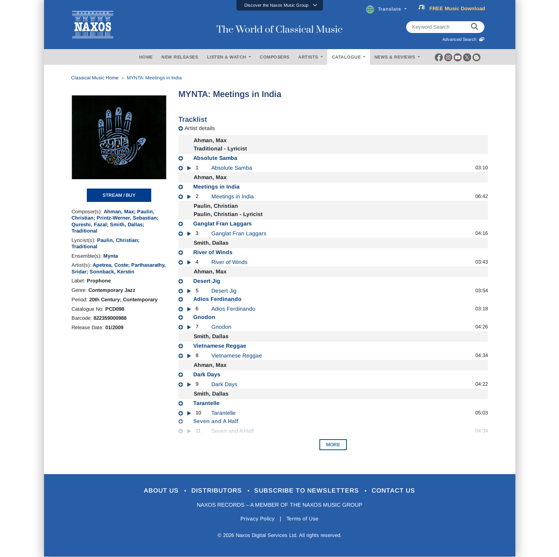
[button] (279, 5)
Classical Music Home (95, 78)
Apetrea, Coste (110, 265)
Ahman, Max (119, 211)
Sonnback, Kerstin (112, 272)
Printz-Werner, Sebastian (127, 218)
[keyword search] (474, 27)
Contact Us (401, 491)
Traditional (84, 231)
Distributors (214, 491)
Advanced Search (463, 39)
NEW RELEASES (179, 57)
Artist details (200, 128)
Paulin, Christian (117, 240)
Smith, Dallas (126, 224)
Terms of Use (302, 519)
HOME (146, 57)
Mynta (110, 256)
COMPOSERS (275, 57)
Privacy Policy (257, 519)
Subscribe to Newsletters (310, 491)
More (333, 444)
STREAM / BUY (119, 195)
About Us (155, 491)
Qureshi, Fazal (89, 224)
